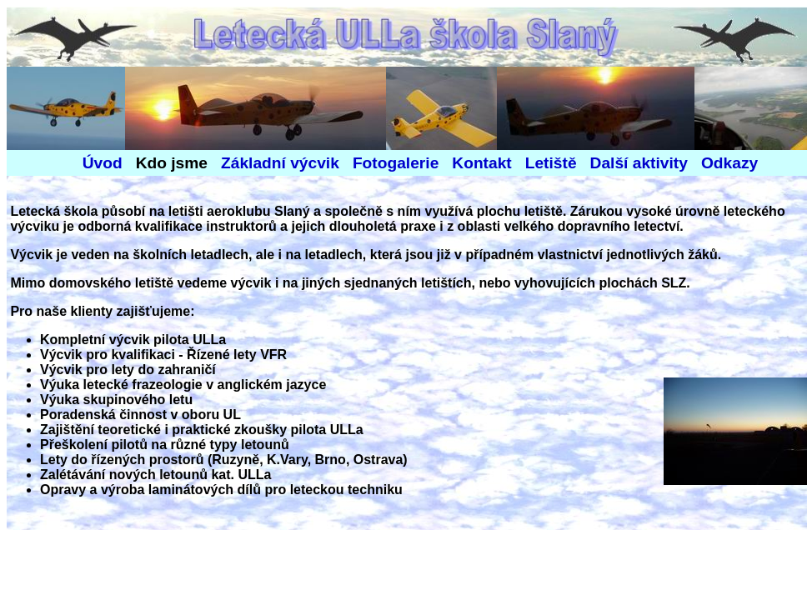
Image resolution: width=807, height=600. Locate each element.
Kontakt (481, 163)
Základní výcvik (280, 163)
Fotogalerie (396, 163)
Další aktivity (639, 163)
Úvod (103, 163)
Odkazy (729, 163)
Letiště (544, 163)
